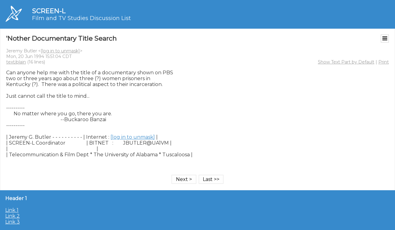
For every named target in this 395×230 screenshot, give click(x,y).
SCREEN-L (48, 11)
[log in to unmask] (60, 51)
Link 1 (12, 210)
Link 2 (12, 216)
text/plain (16, 62)
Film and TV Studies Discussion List (81, 18)
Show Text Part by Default (346, 62)
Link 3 (12, 222)
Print (383, 62)
